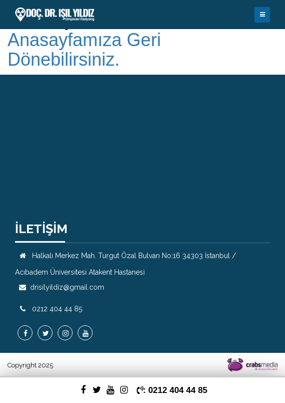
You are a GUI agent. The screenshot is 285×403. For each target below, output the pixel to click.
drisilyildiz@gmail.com (67, 287)
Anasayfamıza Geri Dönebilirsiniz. (84, 50)
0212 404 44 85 (57, 309)
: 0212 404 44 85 (172, 390)
